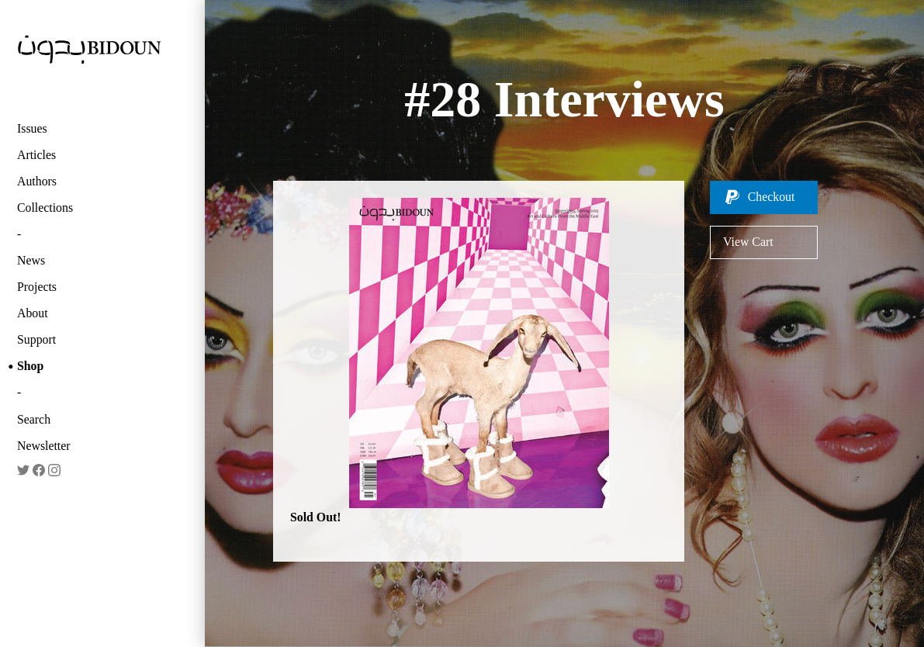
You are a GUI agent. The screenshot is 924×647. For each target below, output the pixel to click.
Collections (45, 207)
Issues (32, 128)
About (32, 313)
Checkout (771, 196)
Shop (30, 365)
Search (33, 419)
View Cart (748, 241)
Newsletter (44, 445)
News (31, 260)
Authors (37, 181)
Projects (37, 286)
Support (36, 339)
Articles (36, 154)
